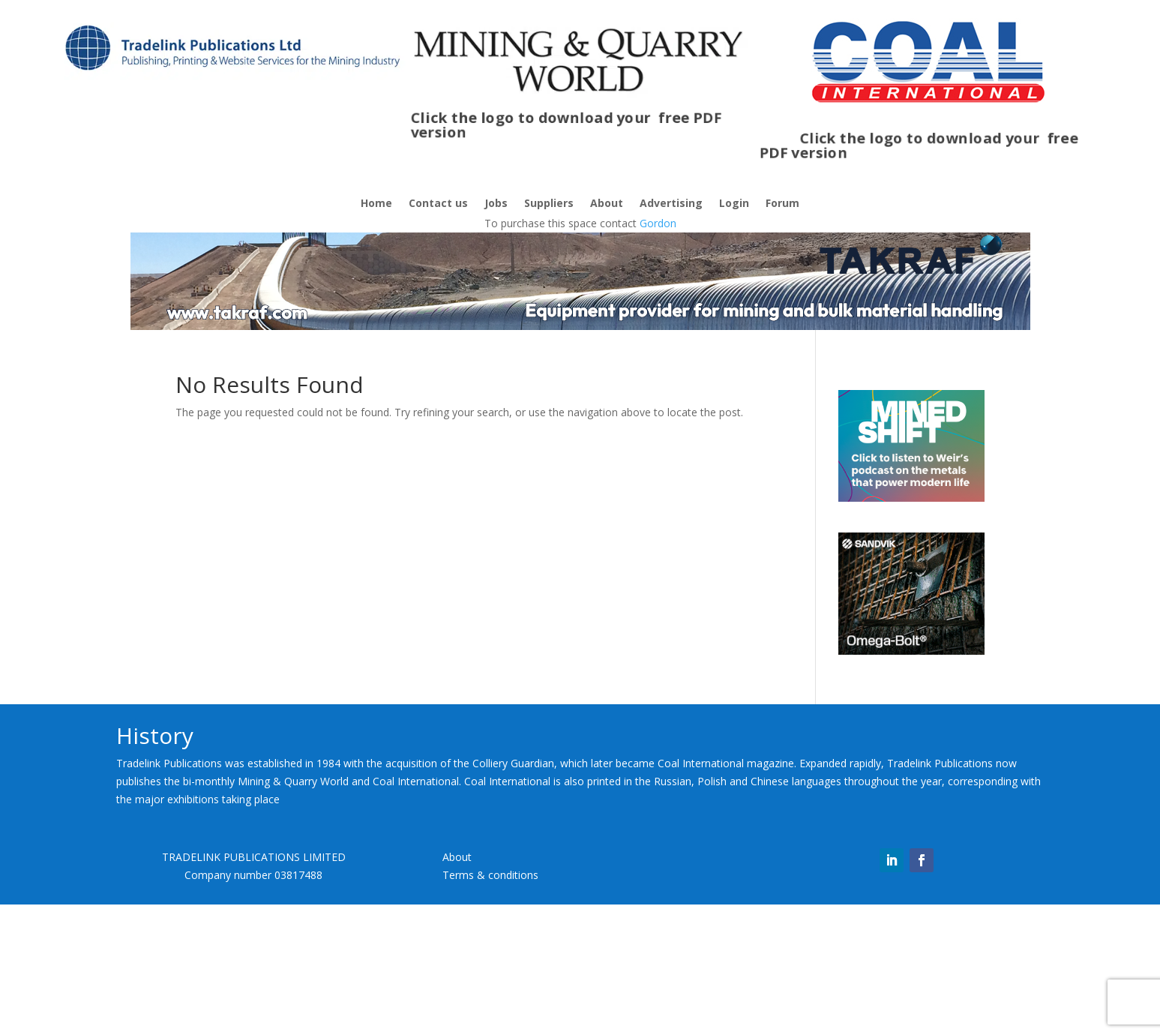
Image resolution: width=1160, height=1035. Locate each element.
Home (376, 204)
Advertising (671, 204)
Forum (782, 204)
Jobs (496, 204)
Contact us (438, 204)
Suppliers (549, 204)
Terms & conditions (490, 1005)
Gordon (658, 223)
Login (734, 204)
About (606, 204)
